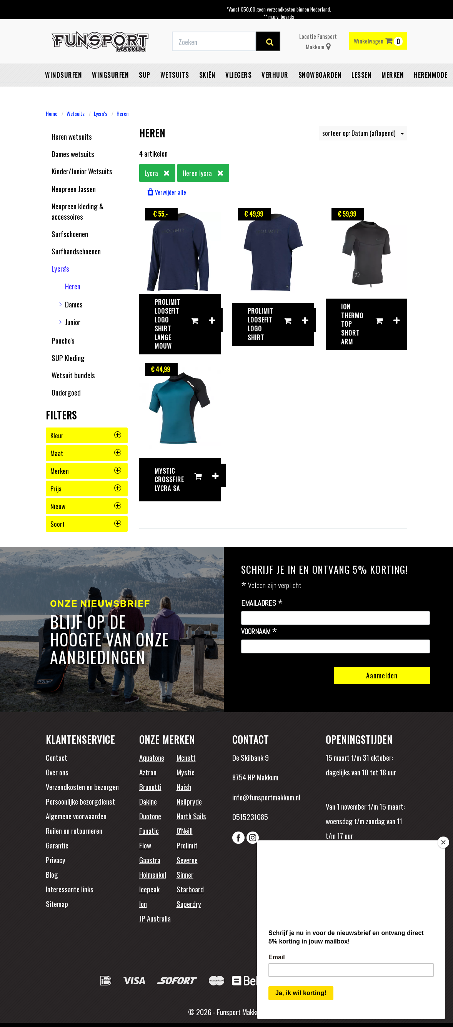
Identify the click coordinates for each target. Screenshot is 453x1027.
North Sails (191, 815)
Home (51, 113)
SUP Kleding (68, 357)
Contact (56, 757)
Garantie (57, 845)
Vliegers (238, 75)
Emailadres (262, 603)
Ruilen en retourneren (74, 830)
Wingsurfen (110, 75)
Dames (74, 304)
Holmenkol (152, 874)
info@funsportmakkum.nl (266, 797)
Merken (392, 75)
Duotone (150, 815)
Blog (52, 874)
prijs (85, 488)
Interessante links (69, 888)
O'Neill (185, 830)
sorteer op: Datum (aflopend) (363, 133)
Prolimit (187, 845)
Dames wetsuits (73, 153)
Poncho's (63, 340)
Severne (187, 859)
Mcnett (186, 757)
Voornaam (259, 631)
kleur (85, 435)
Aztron (148, 771)
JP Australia (155, 918)
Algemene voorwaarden (76, 815)
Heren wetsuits (72, 136)
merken (85, 471)
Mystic (186, 771)
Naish (184, 786)
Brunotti (150, 786)
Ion (143, 903)
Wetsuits (174, 75)
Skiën (207, 75)
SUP (144, 75)
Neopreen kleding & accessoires (78, 211)
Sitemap (57, 903)
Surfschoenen (70, 233)
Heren (122, 113)
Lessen (361, 75)
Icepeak (149, 888)
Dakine (148, 801)
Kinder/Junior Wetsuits (82, 170)
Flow (145, 845)
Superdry (189, 903)
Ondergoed (66, 392)
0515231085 (250, 816)
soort (85, 524)
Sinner (185, 874)
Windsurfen (63, 75)
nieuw (85, 506)
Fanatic (149, 830)
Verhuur (274, 75)
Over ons (57, 771)
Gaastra (149, 859)
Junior (72, 321)
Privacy (55, 859)
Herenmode (431, 75)
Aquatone (151, 757)
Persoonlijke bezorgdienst (80, 801)
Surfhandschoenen (76, 250)
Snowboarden (320, 75)
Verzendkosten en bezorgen (82, 786)
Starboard (190, 888)
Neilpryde (189, 801)
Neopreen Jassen (74, 188)
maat (85, 453)
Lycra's (100, 113)
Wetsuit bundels (73, 374)
